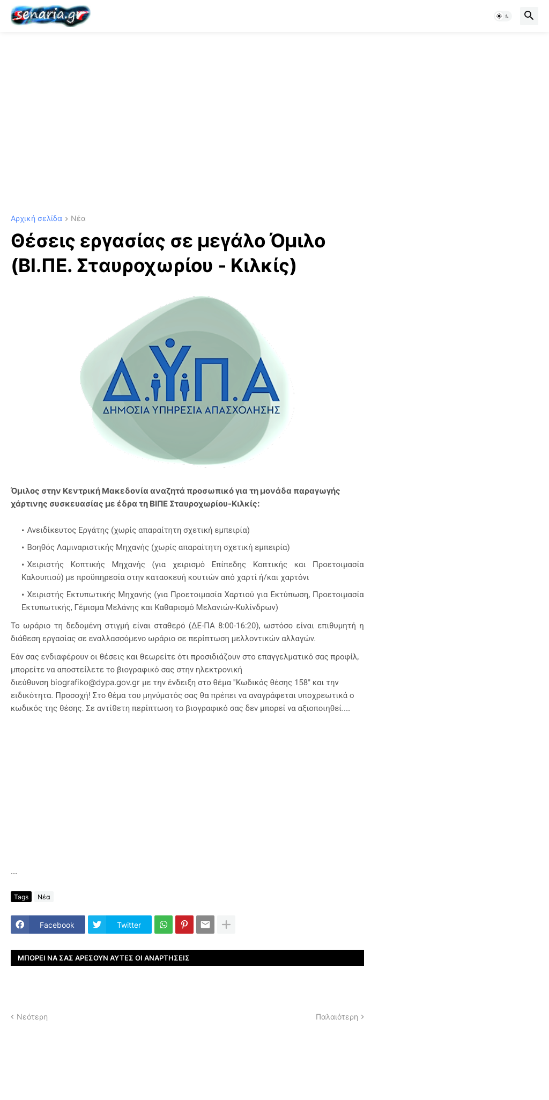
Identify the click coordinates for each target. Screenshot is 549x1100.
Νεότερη (32, 1016)
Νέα (78, 219)
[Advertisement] (274, 123)
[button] (503, 16)
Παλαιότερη (337, 1016)
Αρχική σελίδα (36, 219)
